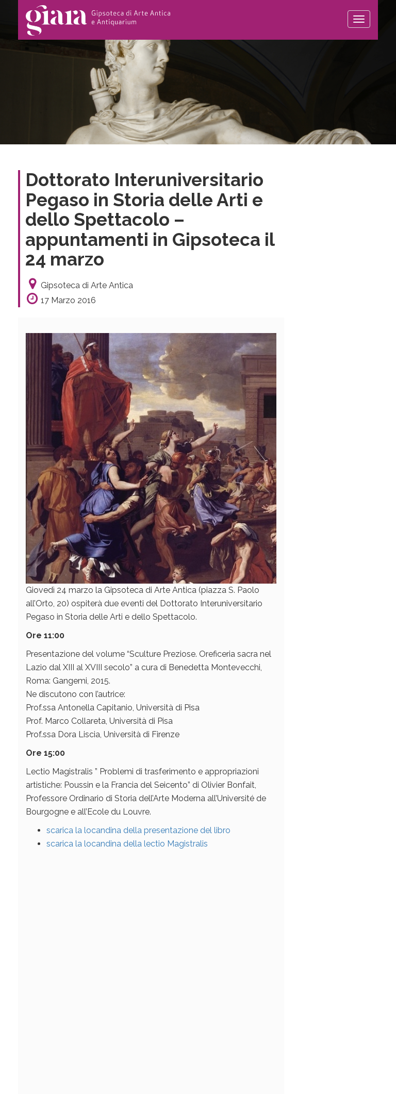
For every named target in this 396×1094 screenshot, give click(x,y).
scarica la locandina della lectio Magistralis (127, 844)
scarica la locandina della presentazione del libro (138, 830)
